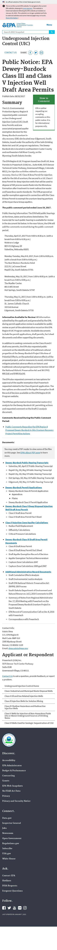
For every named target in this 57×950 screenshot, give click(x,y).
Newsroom (7, 833)
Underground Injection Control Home (22, 685)
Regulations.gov (10, 843)
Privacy (6, 796)
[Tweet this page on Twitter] (36, 53)
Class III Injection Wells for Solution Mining (24, 701)
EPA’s (30, 452)
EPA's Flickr (19, 908)
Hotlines (6, 881)
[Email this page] (41, 53)
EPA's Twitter (9, 908)
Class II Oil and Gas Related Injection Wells (24, 696)
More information (12, 18)
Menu (49, 24)
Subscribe (7, 848)
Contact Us (11, 52)
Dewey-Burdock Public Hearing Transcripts (26, 462)
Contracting (8, 776)
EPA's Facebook (4, 908)
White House (9, 859)
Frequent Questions (12, 891)
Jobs (4, 828)
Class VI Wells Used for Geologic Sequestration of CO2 (29, 723)
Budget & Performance (14, 771)
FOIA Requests (9, 886)
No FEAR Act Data (11, 791)
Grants (5, 781)
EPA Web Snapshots (12, 786)
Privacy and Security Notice (16, 801)
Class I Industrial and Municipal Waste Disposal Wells (29, 691)
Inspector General (11, 823)
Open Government (11, 838)
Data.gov (7, 818)
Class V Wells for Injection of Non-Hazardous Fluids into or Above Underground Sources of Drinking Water (28, 715)
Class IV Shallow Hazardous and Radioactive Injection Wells (25, 707)
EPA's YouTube (14, 908)
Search (52, 32)
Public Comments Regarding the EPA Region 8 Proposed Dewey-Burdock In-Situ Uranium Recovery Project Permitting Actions (29, 430)
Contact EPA (8, 876)
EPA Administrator (12, 765)
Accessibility (8, 760)
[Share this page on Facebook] (30, 53)
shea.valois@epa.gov (18, 648)
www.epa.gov (27, 8)
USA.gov (6, 853)
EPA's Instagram (25, 908)
